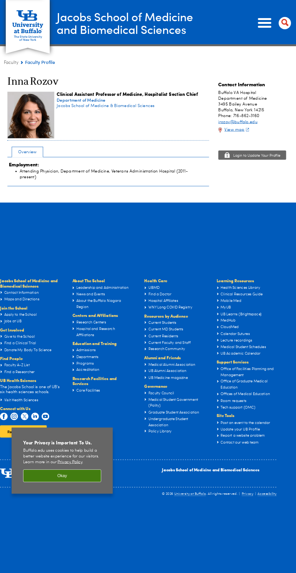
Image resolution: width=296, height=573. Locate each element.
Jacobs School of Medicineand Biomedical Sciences (125, 22)
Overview (27, 152)
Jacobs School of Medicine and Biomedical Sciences (210, 469)
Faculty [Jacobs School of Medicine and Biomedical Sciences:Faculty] (11, 62)
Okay (62, 476)
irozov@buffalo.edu (237, 122)
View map (237, 129)
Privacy (247, 494)
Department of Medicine (81, 100)
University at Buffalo (190, 494)
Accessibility (267, 494)
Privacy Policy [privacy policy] (69, 462)
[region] (62, 460)
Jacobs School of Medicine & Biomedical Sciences (106, 106)
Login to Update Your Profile (257, 156)
